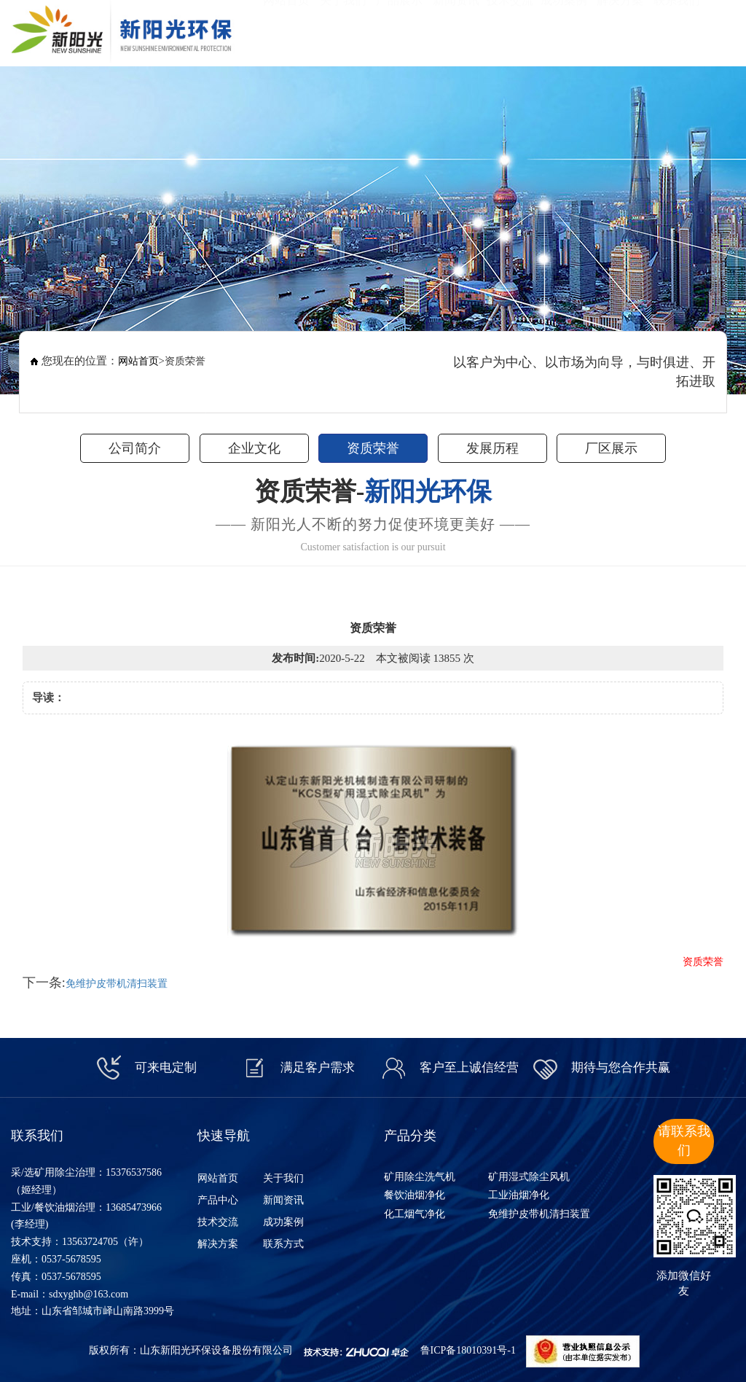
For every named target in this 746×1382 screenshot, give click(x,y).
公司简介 (135, 448)
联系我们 (676, 29)
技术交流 (510, 29)
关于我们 (343, 29)
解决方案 (620, 29)
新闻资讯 (456, 29)
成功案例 (564, 29)
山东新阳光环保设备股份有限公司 (216, 1350)
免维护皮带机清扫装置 (117, 983)
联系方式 (283, 1243)
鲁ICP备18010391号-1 (468, 1350)
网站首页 (286, 29)
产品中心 (217, 1200)
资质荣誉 (373, 448)
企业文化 (254, 448)
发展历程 (492, 448)
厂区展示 (611, 448)
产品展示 (399, 29)
